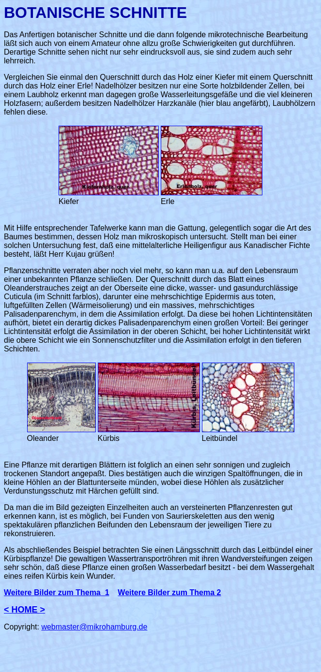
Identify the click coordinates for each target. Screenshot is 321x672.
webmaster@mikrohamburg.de (94, 627)
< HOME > (24, 609)
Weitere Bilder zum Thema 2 (169, 592)
